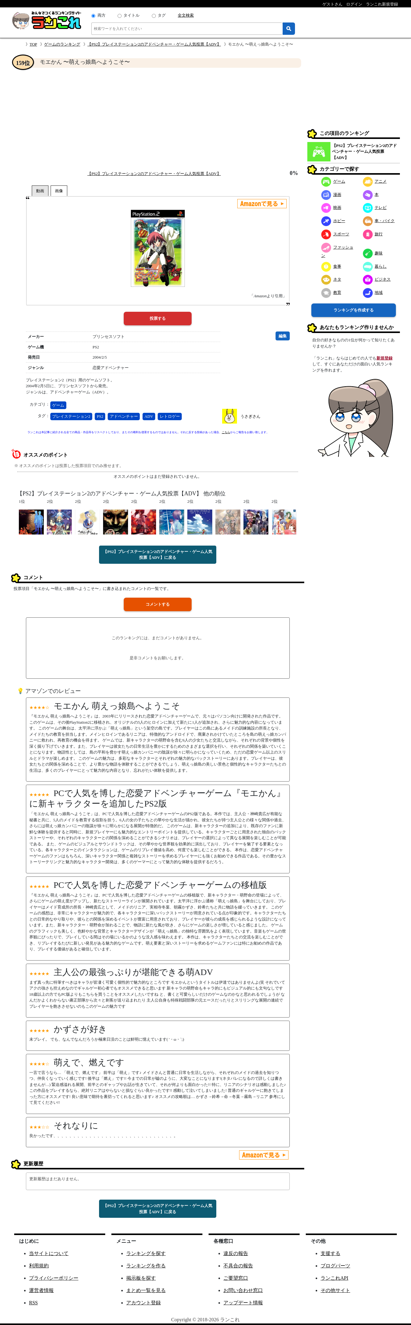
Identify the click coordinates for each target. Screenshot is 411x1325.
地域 (373, 292)
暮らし (375, 266)
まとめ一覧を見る (146, 1290)
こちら (226, 432)
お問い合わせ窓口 (243, 1290)
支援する (330, 1253)
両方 (102, 15)
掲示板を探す (141, 1278)
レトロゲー (170, 416)
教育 (331, 292)
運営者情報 (41, 1290)
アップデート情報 (243, 1302)
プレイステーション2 (71, 416)
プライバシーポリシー (53, 1278)
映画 (331, 207)
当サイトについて (48, 1253)
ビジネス (377, 279)
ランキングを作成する (354, 310)
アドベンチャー (124, 416)
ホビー (333, 220)
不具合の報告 (238, 1265)
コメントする (158, 604)
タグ (162, 15)
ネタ (331, 279)
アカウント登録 (143, 1302)
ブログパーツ (335, 1265)
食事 (331, 266)
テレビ (375, 207)
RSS (33, 1302)
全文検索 (186, 15)
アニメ (375, 181)
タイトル (131, 15)
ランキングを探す (146, 1253)
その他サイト (335, 1290)
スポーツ (335, 234)
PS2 (100, 416)
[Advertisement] (157, 119)
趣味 (373, 253)
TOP (33, 44)
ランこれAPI (334, 1278)
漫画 (331, 194)
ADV (148, 416)
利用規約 (39, 1265)
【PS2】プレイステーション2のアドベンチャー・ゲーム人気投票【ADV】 (154, 44)
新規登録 (384, 358)
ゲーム (58, 405)
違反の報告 (235, 1253)
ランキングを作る (146, 1265)
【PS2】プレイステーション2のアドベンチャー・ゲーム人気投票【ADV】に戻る (157, 554)
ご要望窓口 (235, 1278)
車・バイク (379, 220)
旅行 (373, 234)
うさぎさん (250, 416)
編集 (283, 336)
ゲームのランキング (62, 44)
